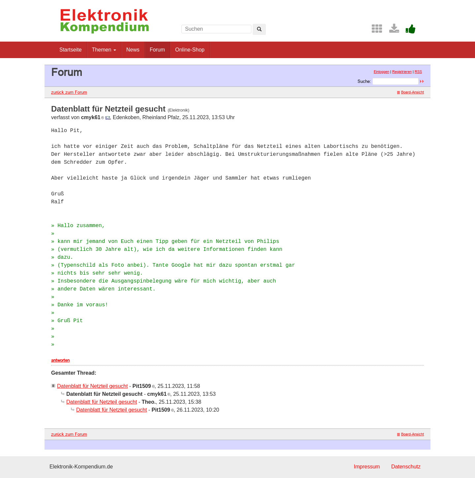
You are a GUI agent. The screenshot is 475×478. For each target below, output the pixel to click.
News (133, 49)
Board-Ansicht (410, 92)
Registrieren (402, 71)
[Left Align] (259, 29)
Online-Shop (190, 49)
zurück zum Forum (69, 92)
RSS (418, 71)
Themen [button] (104, 49)
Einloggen (381, 71)
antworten (60, 360)
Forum (157, 49)
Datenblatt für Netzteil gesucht (92, 386)
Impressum (367, 466)
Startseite (70, 49)
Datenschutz (406, 466)
